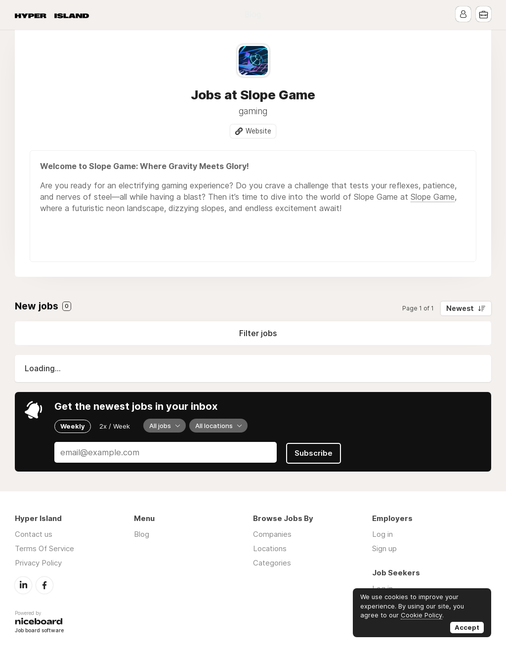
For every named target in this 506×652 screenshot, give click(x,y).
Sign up (384, 548)
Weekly (72, 426)
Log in (382, 533)
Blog (253, 14)
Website (258, 131)
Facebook (44, 584)
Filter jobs (258, 333)
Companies (272, 533)
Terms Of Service (44, 548)
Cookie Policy (421, 615)
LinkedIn (23, 584)
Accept (467, 627)
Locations (270, 548)
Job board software (39, 629)
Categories (272, 562)
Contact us (33, 533)
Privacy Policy (38, 562)
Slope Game (433, 197)
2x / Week (114, 426)
